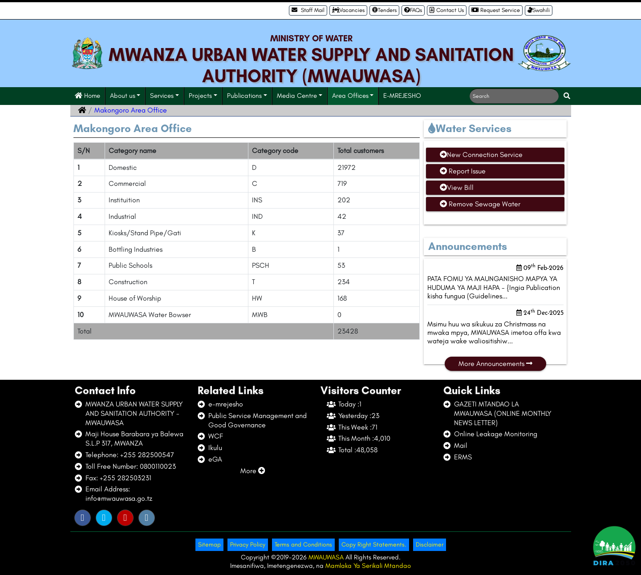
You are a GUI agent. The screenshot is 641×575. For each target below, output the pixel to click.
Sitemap (209, 544)
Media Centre (297, 96)
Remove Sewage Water (480, 204)
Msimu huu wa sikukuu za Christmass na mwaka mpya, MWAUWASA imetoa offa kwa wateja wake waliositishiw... (494, 332)
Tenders (384, 10)
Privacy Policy (247, 544)
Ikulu (215, 447)
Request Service (495, 10)
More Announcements (495, 363)
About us (122, 96)
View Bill (457, 187)
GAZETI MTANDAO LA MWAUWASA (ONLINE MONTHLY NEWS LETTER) (503, 413)
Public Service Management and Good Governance (257, 420)
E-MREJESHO (402, 96)
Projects (200, 96)
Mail (460, 445)
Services (162, 96)
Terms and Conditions (303, 544)
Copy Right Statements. (373, 544)
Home (87, 96)
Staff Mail (308, 10)
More (252, 470)
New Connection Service (481, 154)
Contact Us (447, 10)
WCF (215, 436)
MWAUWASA (326, 557)
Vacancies (348, 10)
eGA (215, 459)
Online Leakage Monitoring (495, 434)
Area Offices (350, 96)
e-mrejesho (225, 404)
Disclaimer (429, 544)
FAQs (413, 10)
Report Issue (463, 171)
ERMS (463, 457)
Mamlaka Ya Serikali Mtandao (368, 566)
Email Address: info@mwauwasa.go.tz (118, 494)
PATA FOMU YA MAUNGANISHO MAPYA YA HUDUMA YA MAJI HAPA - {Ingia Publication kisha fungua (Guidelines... (493, 287)
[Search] (514, 96)
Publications (244, 96)
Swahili (538, 10)
